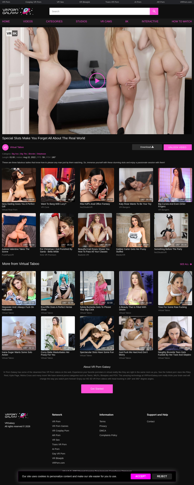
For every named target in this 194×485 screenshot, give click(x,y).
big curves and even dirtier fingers (172, 205)
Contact (151, 421)
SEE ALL (186, 264)
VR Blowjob (84, 2)
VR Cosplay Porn (60, 430)
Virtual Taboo (17, 147)
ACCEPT (140, 476)
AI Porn (137, 2)
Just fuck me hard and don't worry (133, 353)
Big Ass (15, 154)
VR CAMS (106, 21)
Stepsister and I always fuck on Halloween (18, 308)
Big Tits (23, 154)
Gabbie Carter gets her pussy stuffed (131, 250)
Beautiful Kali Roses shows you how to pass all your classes (93, 250)
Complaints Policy (108, 435)
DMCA (103, 430)
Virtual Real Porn (9, 210)
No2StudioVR (86, 207)
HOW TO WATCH (182, 21)
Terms (103, 421)
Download (147, 147)
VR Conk (45, 207)
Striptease (41, 154)
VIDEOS (28, 21)
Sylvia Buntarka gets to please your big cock (95, 308)
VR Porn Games (60, 426)
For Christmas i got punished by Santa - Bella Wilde (56, 250)
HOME (6, 21)
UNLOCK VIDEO (177, 147)
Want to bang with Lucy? (53, 204)
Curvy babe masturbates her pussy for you (55, 353)
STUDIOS (81, 21)
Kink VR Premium (48, 255)
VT (5, 147)
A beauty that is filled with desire (132, 308)
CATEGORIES (54, 21)
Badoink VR (83, 255)
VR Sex (60, 2)
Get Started (97, 388)
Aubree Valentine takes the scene (15, 250)
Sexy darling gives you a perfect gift (18, 205)
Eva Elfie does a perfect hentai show (56, 308)
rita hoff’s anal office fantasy (95, 204)
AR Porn (161, 2)
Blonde (32, 154)
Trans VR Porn (112, 2)
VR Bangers (124, 207)
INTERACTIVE (150, 21)
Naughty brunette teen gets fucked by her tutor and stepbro (174, 353)
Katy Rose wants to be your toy (135, 204)
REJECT (162, 476)
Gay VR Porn (58, 453)
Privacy (103, 426)
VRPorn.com (186, 2)
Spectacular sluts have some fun (97, 352)
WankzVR (120, 255)
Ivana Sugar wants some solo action (17, 353)
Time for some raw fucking (172, 307)
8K (126, 21)
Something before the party (168, 249)
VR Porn (6, 2)
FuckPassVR (8, 255)
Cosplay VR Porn (33, 2)
